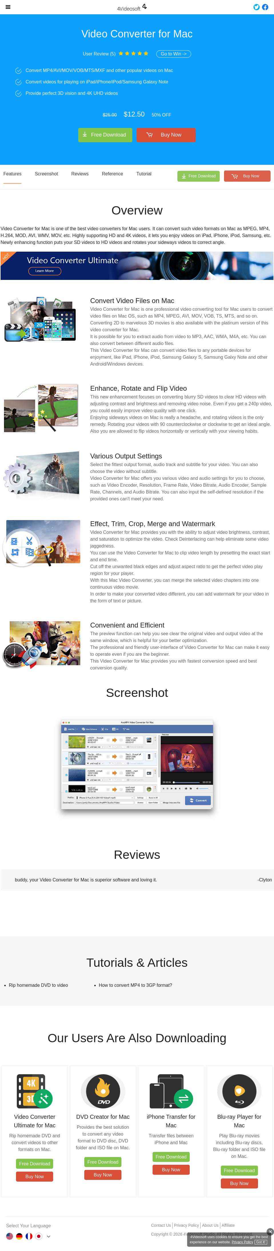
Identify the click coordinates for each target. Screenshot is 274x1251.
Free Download (108, 135)
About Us (210, 1225)
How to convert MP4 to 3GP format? (135, 985)
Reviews (80, 173)
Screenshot (46, 173)
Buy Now (171, 135)
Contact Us (161, 1225)
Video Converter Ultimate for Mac (35, 1121)
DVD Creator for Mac (103, 1117)
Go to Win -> (174, 53)
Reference (112, 173)
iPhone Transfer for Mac (171, 1121)
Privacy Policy (186, 1225)
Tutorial (143, 173)
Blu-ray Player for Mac (239, 1121)
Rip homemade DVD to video (38, 985)
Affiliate (228, 1225)
